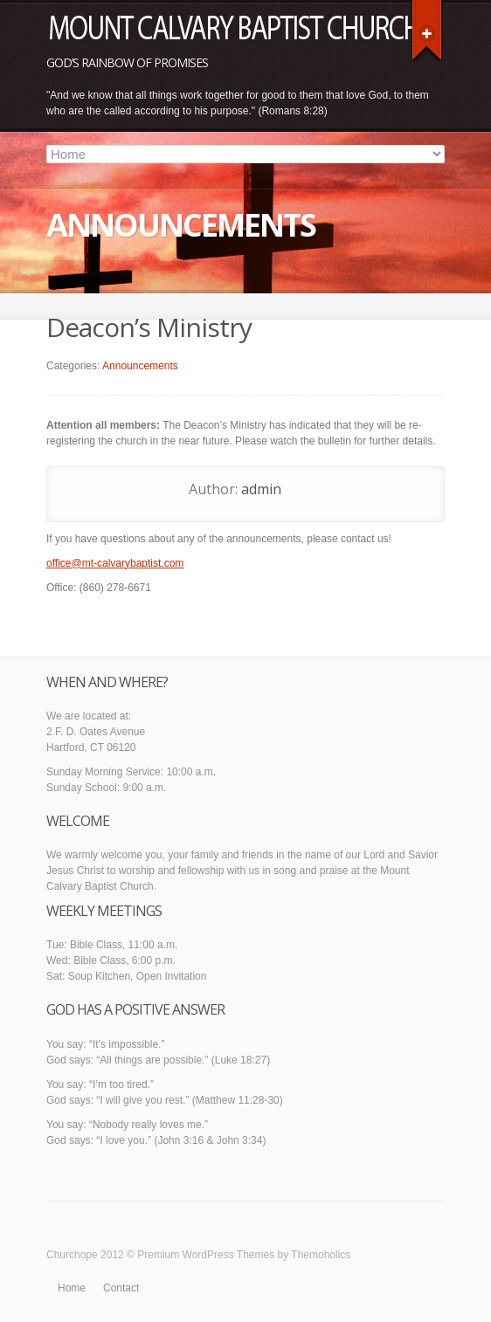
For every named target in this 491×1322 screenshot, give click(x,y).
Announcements (140, 366)
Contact (121, 1288)
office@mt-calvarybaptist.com (114, 563)
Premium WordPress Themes (205, 1255)
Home (72, 1288)
